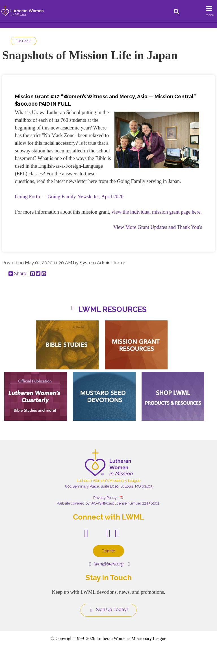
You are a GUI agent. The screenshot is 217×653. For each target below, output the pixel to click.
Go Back (24, 41)
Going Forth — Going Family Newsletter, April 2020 (69, 196)
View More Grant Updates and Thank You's (157, 227)
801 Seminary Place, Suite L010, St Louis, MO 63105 (108, 486)
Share (17, 273)
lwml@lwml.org (106, 564)
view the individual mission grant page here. (157, 212)
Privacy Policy (105, 497)
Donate (108, 550)
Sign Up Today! (108, 609)
